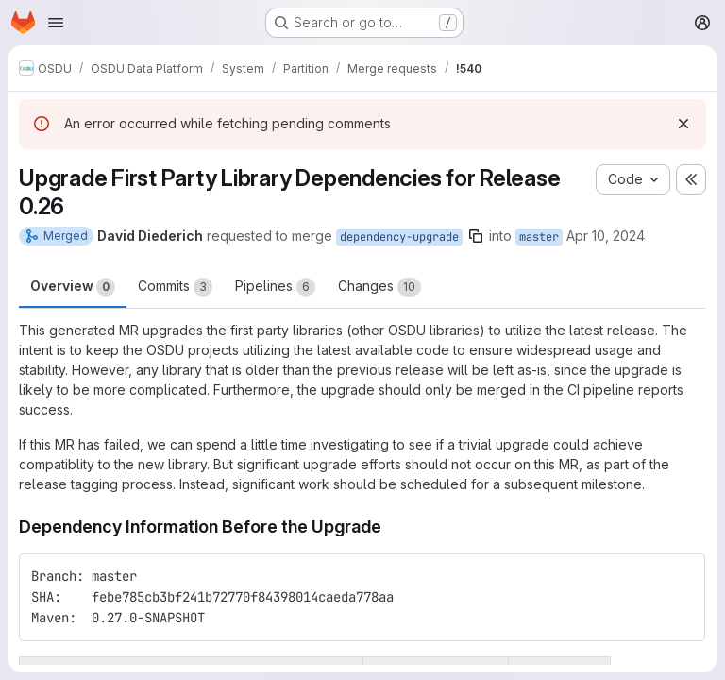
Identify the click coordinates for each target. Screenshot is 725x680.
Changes (379, 287)
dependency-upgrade (399, 237)
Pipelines (275, 287)
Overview (72, 287)
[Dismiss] (683, 123)
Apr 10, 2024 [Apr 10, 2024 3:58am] (605, 236)
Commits (175, 287)
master (539, 237)
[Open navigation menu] (56, 23)
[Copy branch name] (475, 236)
